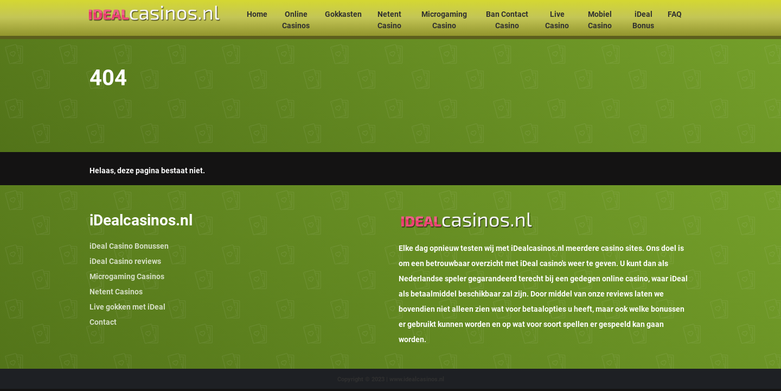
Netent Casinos (116, 291)
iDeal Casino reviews (125, 261)
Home (257, 14)
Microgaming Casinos (126, 276)
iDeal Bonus (643, 20)
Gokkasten (343, 14)
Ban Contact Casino (507, 20)
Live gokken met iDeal (127, 306)
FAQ (675, 14)
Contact (103, 322)
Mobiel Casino (600, 20)
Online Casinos (296, 20)
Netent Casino (389, 20)
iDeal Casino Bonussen (129, 246)
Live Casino (557, 20)
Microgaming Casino (444, 20)
